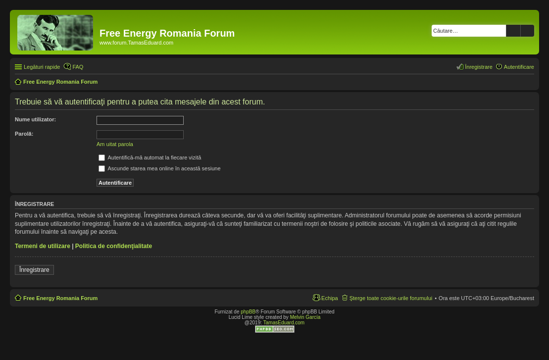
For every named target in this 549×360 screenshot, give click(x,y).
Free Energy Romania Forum (60, 298)
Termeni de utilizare (42, 246)
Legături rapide (42, 67)
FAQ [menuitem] (77, 67)
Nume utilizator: (35, 119)
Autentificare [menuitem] (519, 67)
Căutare (513, 31)
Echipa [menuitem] (329, 298)
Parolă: (24, 134)
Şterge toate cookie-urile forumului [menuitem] (391, 298)
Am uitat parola (115, 144)
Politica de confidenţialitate (113, 246)
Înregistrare (34, 269)
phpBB (248, 311)
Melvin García (305, 317)
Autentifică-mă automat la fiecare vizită (150, 157)
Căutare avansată (527, 31)
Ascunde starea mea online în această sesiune (160, 168)
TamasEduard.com (283, 322)
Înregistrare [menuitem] (479, 67)
